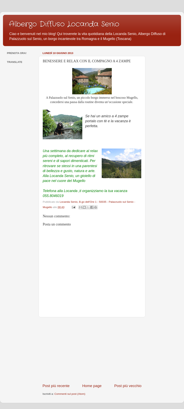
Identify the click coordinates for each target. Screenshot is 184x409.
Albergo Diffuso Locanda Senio (64, 24)
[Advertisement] (92, 350)
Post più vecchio (127, 386)
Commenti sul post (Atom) (69, 393)
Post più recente (56, 386)
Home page (92, 386)
